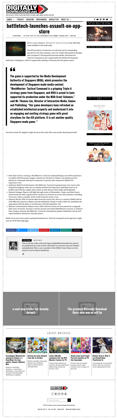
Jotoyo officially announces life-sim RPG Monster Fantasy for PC (58, 358)
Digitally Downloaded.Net (69, 405)
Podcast (20, 19)
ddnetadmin (17, 36)
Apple (31, 36)
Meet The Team (51, 409)
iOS (35, 36)
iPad (38, 36)
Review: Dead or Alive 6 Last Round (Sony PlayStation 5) (101, 358)
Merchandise (41, 19)
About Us (65, 19)
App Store (26, 36)
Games (9, 19)
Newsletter (54, 19)
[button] (69, 400)
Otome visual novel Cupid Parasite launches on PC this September (80, 358)
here (27, 221)
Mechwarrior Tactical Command (49, 36)
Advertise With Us (40, 409)
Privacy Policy (61, 409)
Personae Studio (63, 36)
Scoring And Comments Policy (74, 409)
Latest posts (37, 240)
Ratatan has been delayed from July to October (37, 357)
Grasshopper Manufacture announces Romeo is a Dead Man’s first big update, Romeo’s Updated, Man (15, 360)
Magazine (30, 19)
